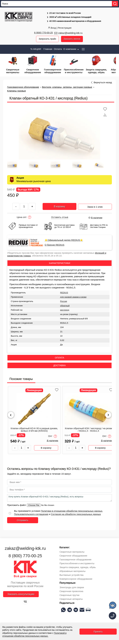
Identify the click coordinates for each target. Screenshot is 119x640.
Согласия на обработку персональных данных (76, 514)
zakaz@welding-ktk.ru (70, 33)
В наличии (95, 217)
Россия (63, 301)
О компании (71, 49)
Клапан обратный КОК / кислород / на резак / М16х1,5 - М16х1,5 (88, 429)
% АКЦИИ (35, 49)
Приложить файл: (17, 505)
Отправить (22, 520)
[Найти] (115, 3)
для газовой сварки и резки (73, 297)
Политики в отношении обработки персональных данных (71, 511)
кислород (64, 310)
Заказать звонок (72, 39)
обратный (65, 305)
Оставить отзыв (59, 217)
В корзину (59, 206)
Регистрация (64, 27)
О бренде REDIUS (54, 245)
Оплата (58, 49)
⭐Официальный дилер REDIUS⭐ (64, 240)
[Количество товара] (21, 448)
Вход (52, 27)
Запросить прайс (47, 39)
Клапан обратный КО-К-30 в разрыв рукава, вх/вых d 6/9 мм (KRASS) (34, 429)
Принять (98, 631)
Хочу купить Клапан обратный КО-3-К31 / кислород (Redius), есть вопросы (59, 498)
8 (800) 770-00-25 (43, 32)
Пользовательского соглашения (31, 514)
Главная (47, 49)
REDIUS (64, 292)
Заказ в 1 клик (95, 206)
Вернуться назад (103, 82)
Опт (52, 436)
